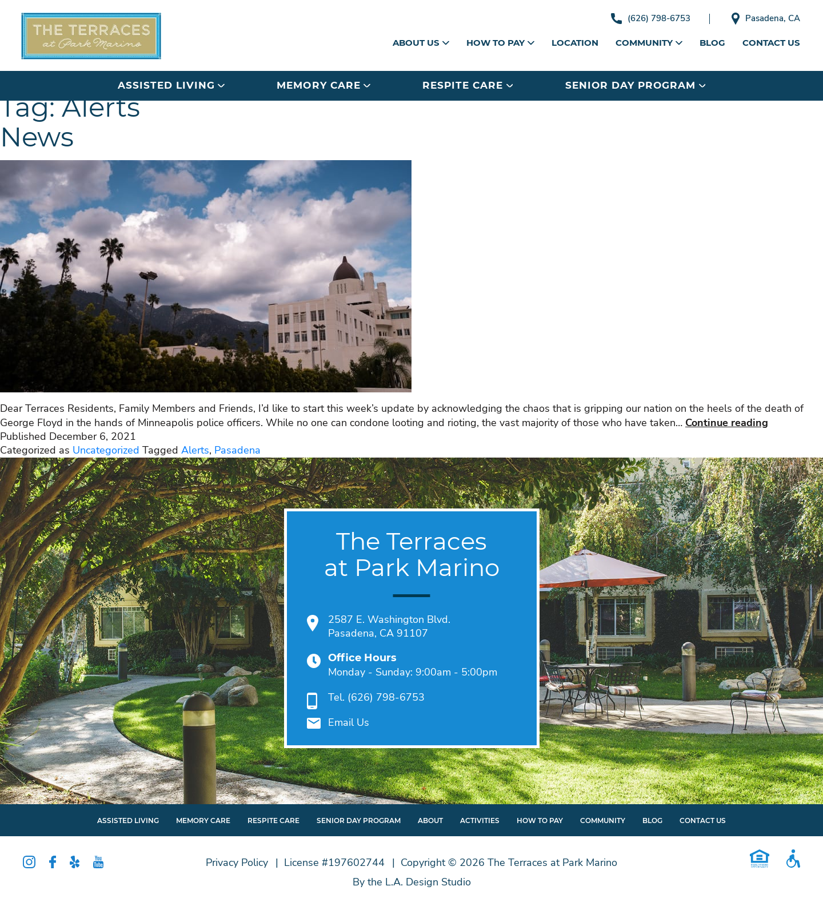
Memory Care (323, 85)
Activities (480, 820)
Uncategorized (106, 450)
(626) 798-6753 (650, 18)
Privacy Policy (237, 862)
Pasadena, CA (766, 19)
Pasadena (237, 450)
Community (649, 42)
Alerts (195, 450)
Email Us (348, 722)
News (36, 137)
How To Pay (540, 820)
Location (575, 42)
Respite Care (467, 85)
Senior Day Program (635, 85)
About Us (421, 42)
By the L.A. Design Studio (412, 882)
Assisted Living (171, 85)
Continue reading (726, 423)
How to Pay (500, 42)
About (430, 820)
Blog (712, 42)
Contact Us (771, 42)
